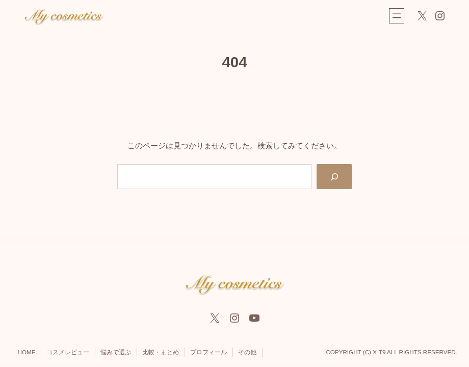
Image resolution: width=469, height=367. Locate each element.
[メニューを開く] (396, 15)
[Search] (334, 176)
